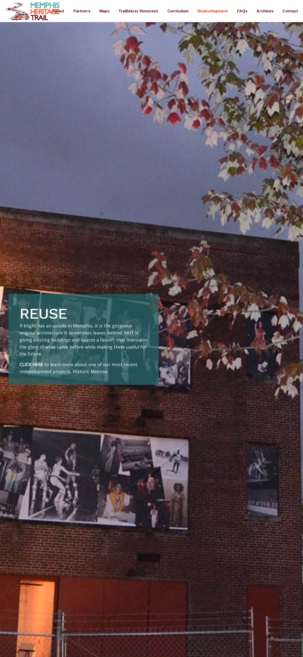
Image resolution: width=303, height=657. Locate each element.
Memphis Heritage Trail (33, 11)
